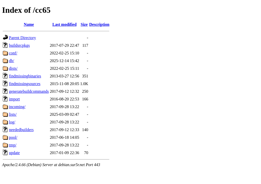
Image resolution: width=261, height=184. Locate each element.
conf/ (13, 53)
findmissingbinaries (25, 76)
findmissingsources (25, 84)
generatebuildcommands (29, 91)
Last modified (65, 24)
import (14, 99)
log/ (12, 122)
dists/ (13, 68)
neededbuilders (21, 130)
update (14, 153)
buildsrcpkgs (19, 45)
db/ (11, 61)
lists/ (13, 114)
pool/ (13, 137)
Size (84, 24)
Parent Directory (22, 38)
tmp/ (12, 145)
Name (29, 24)
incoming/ (17, 107)
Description (99, 24)
